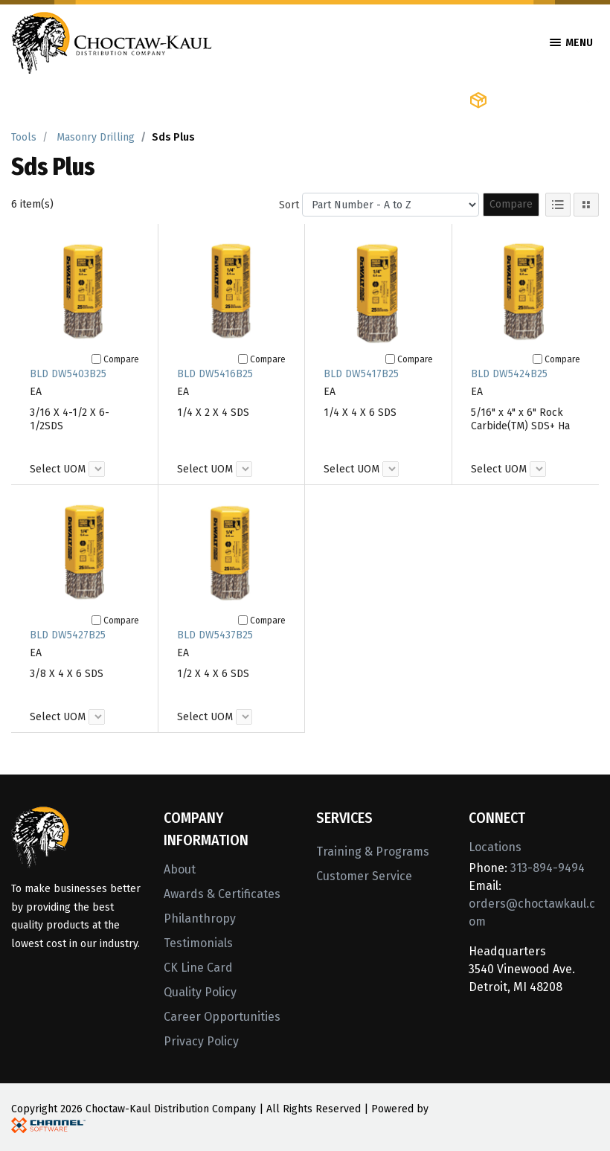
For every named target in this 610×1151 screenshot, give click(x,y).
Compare (511, 204)
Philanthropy (200, 918)
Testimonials (198, 943)
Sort (289, 205)
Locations (495, 847)
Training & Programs (372, 851)
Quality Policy (200, 992)
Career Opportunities (222, 1017)
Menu (571, 42)
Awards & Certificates (222, 894)
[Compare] (96, 359)
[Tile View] (586, 205)
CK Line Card (198, 968)
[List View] (558, 205)
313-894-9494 (547, 868)
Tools (23, 137)
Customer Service (364, 876)
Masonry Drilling (96, 137)
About (180, 869)
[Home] (111, 41)
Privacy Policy (201, 1041)
